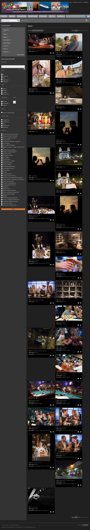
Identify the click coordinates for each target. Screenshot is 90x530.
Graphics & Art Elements (9, 175)
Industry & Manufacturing (9, 183)
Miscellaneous (6, 188)
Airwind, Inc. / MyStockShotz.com (17, 527)
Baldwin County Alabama (9, 150)
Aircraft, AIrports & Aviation (9, 138)
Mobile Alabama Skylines (9, 190)
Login (70, 2)
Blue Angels (6, 157)
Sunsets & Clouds (7, 203)
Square (5, 105)
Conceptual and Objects (9, 166)
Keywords (5, 76)
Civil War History (7, 164)
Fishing (5, 172)
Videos (5, 88)
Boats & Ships (6, 159)
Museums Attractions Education (11, 192)
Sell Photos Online (85, 526)
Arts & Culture (6, 143)
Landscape (6, 103)
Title (4, 78)
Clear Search (20, 54)
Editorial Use (6, 125)
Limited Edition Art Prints (9, 185)
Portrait (5, 101)
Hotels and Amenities (8, 181)
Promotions (43, 16)
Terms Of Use (4, 525)
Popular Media (33, 16)
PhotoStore (86, 525)
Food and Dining (7, 174)
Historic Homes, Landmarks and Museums (14, 179)
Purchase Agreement (14, 525)
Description (6, 80)
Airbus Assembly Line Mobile (10, 136)
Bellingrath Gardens (8, 155)
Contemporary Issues (8, 168)
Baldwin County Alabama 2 (10, 152)
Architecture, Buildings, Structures (11, 141)
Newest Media (22, 16)
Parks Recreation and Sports (10, 197)
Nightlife (5, 196)
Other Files (6, 94)
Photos (5, 90)
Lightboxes (86, 2)
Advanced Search (24, 20)
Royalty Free (6, 120)
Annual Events (6, 139)
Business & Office (7, 163)
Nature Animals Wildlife (9, 194)
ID (3, 74)
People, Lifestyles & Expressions (11, 199)
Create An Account (77, 2)
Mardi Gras (6, 186)
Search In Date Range (8, 112)
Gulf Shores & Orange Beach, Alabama (13, 177)
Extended (5, 127)
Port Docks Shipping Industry (10, 201)
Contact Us (61, 16)
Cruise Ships (6, 170)
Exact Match (20, 68)
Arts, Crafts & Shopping (9, 145)
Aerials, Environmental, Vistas (10, 134)
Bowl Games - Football (9, 161)
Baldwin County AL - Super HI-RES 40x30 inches (12, 147)
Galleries (12, 16)
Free (4, 123)
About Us (52, 16)
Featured (3, 16)
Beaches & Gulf (7, 153)
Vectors (5, 92)
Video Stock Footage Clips (9, 205)
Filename (5, 81)
